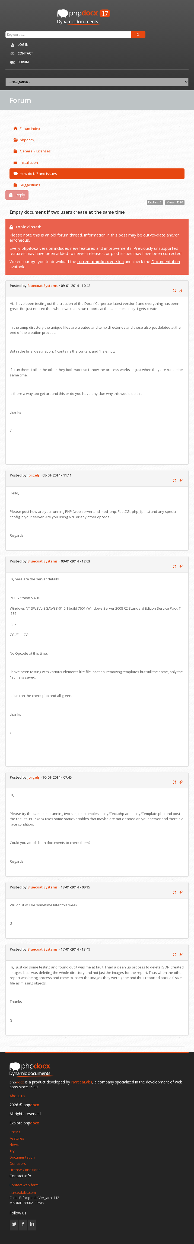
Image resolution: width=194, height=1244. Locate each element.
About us (17, 1095)
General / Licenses (32, 151)
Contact (20, 53)
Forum (18, 62)
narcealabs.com (22, 1192)
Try (12, 1150)
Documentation (165, 261)
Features (16, 1138)
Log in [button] (18, 45)
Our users (17, 1163)
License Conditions (24, 1169)
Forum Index (27, 128)
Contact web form (24, 1184)
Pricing (14, 1132)
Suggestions (27, 185)
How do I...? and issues (35, 173)
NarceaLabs (81, 1082)
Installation (26, 162)
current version (100, 261)
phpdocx (24, 139)
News (14, 1144)
